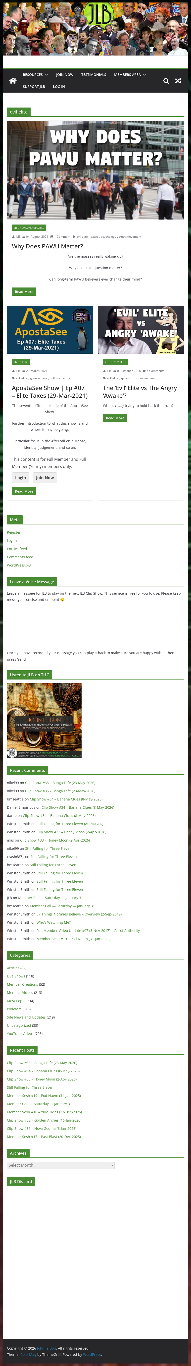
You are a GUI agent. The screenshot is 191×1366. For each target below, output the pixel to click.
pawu (94, 236)
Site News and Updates (29, 227)
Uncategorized (19, 1025)
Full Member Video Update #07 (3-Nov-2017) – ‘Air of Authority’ (88, 930)
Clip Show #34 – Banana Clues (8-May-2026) (66, 799)
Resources (33, 74)
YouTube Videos (115, 362)
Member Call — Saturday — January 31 (50, 897)
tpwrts (125, 378)
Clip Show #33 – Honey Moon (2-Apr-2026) (71, 832)
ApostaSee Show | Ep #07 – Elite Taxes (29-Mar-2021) (50, 391)
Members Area (127, 74)
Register (14, 532)
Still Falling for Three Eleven (48, 848)
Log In (59, 86)
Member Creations (22, 984)
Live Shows (21, 362)
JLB (18, 236)
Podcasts (14, 1009)
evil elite (82, 236)
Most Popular (18, 1000)
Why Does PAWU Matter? (47, 246)
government (38, 378)
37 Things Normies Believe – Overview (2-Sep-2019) (79, 914)
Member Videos (20, 992)
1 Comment (60, 236)
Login (20, 477)
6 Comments (153, 371)
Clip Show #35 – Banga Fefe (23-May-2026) (60, 782)
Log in (12, 540)
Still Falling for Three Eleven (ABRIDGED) (70, 823)
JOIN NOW (64, 74)
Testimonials (93, 74)
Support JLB (34, 86)
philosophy (57, 378)
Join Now (45, 477)
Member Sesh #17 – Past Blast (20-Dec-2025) (44, 1136)
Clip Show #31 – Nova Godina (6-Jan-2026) (41, 1128)
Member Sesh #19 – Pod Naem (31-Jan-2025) (73, 938)
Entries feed (17, 548)
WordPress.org (19, 565)
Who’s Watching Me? (54, 922)
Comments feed (20, 557)
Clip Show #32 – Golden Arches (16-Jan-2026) (44, 1120)
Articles (13, 968)
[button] (45, 74)
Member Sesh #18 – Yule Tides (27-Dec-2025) (44, 1112)
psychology (108, 236)
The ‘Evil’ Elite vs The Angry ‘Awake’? (140, 391)
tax (69, 378)
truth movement (130, 236)
